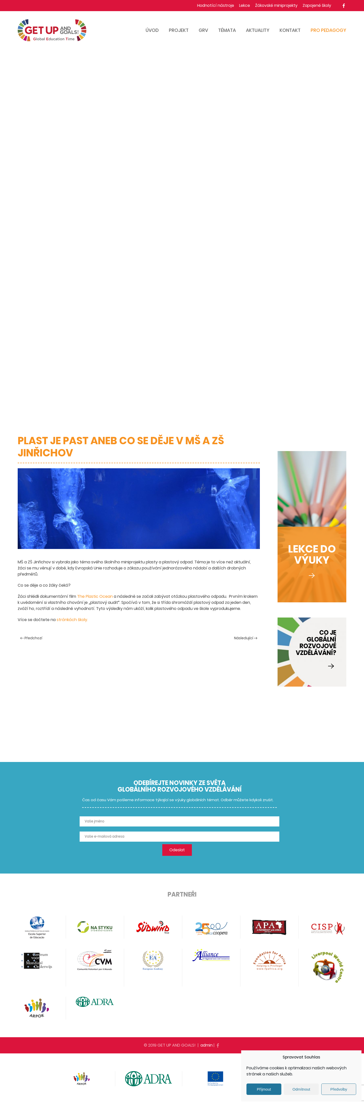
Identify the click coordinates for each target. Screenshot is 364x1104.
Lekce (244, 5)
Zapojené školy (317, 5)
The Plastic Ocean (95, 596)
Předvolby (338, 1089)
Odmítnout (301, 1089)
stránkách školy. (72, 620)
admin (206, 1045)
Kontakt (290, 30)
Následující (245, 638)
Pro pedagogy (328, 30)
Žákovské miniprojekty (276, 5)
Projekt (179, 30)
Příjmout (264, 1089)
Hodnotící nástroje (215, 5)
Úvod (152, 30)
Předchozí (31, 638)
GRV (203, 30)
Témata (227, 30)
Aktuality (257, 30)
